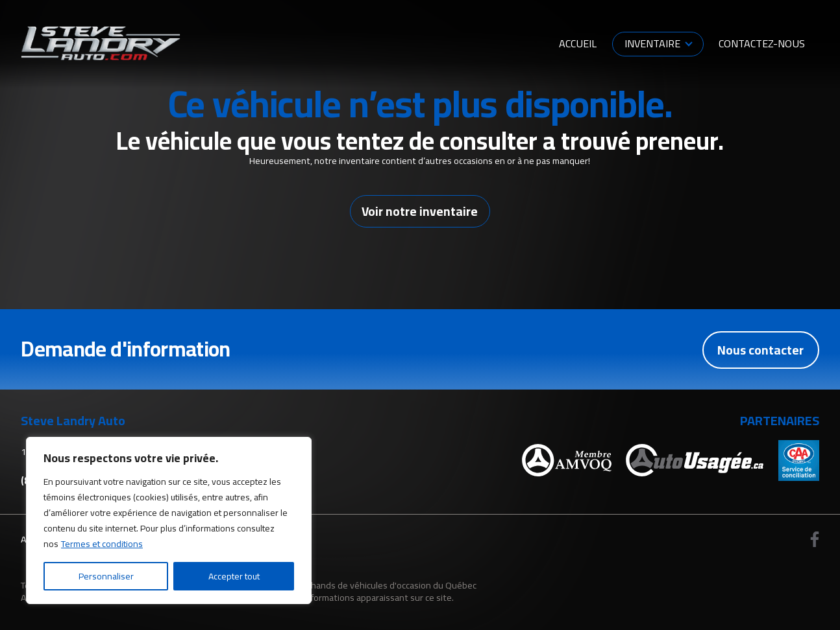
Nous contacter (760, 350)
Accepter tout (234, 576)
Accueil (578, 43)
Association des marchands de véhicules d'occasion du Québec (351, 585)
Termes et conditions (102, 543)
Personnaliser (106, 576)
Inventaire (652, 43)
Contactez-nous (762, 43)
